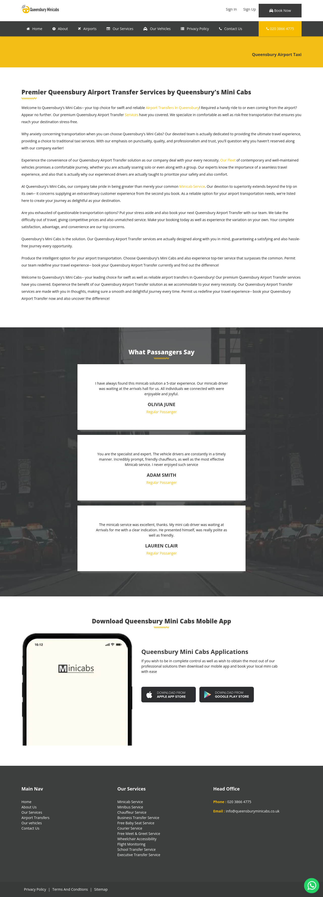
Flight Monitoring (131, 844)
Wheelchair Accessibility (136, 838)
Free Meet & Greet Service (138, 833)
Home (34, 28)
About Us (29, 807)
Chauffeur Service (131, 812)
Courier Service (129, 828)
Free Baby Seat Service (135, 823)
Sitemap (100, 889)
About (60, 28)
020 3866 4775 (280, 28)
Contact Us (230, 28)
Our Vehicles (157, 28)
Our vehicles (31, 823)
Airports (87, 28)
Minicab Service (192, 186)
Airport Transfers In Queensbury (172, 107)
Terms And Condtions (70, 889)
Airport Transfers (35, 817)
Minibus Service (130, 807)
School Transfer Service (136, 849)
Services (131, 114)
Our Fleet (227, 160)
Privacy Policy (195, 28)
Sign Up (249, 9)
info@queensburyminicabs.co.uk (253, 811)
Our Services (119, 28)
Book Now (280, 10)
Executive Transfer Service (138, 854)
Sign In (231, 9)
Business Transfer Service (138, 817)
